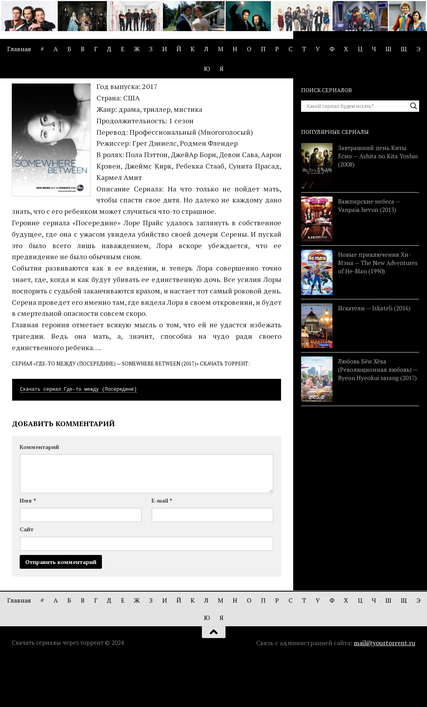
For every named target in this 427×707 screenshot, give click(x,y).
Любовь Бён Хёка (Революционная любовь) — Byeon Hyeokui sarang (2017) (378, 417)
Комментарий (39, 494)
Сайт (26, 577)
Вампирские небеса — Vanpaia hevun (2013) (369, 253)
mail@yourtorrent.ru (384, 690)
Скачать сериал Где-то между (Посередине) (78, 437)
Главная (19, 49)
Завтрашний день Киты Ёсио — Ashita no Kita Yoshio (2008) (378, 203)
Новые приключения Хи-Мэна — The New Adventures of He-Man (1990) (378, 310)
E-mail (162, 548)
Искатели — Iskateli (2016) (374, 355)
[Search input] (356, 153)
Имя (28, 548)
